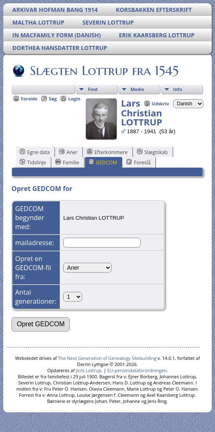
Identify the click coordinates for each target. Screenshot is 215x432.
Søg (53, 98)
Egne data (35, 152)
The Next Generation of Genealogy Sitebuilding (107, 358)
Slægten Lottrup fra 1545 (103, 70)
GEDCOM (103, 162)
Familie (67, 162)
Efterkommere (107, 152)
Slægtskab (152, 152)
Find (93, 89)
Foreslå (138, 162)
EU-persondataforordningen (137, 370)
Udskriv (160, 103)
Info (177, 89)
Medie (137, 89)
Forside (29, 98)
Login (74, 98)
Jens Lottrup (88, 370)
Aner (68, 152)
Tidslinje (33, 162)
